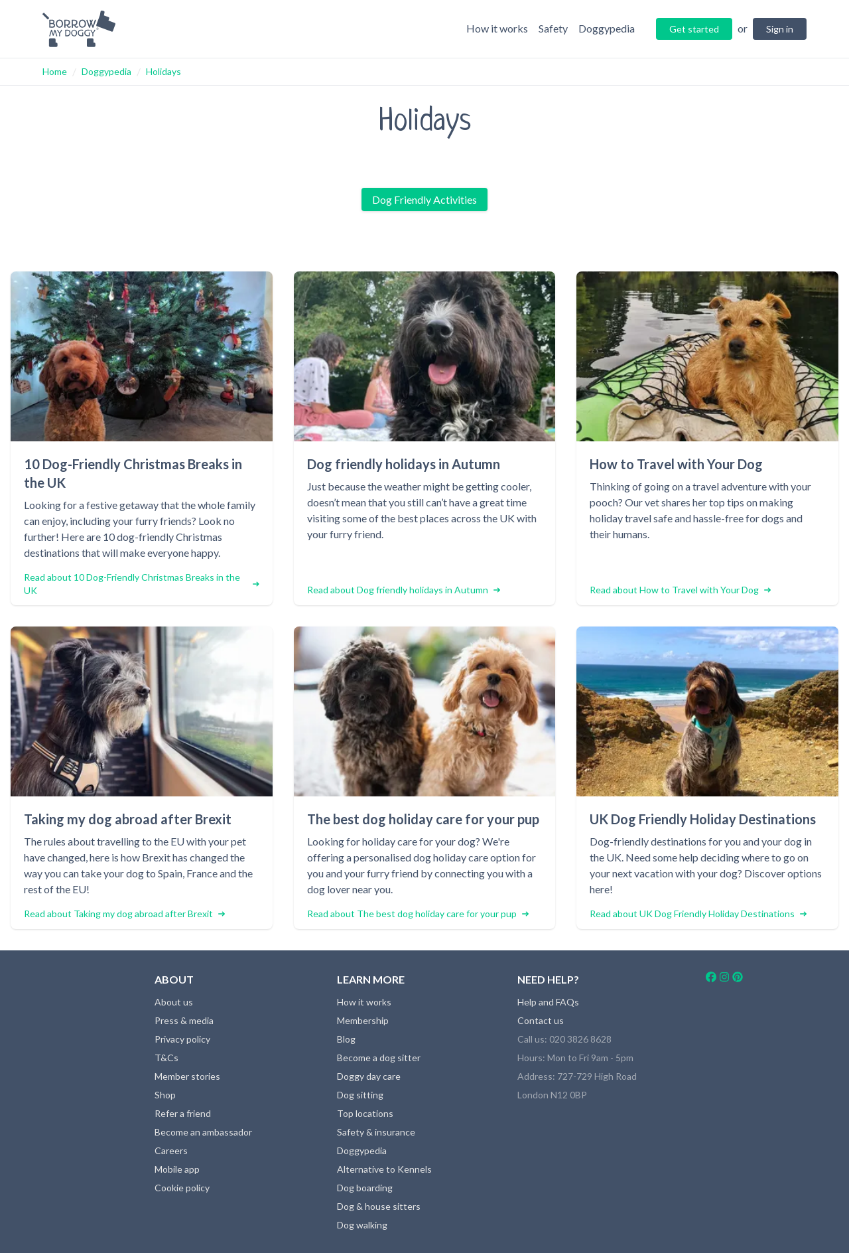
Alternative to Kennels (384, 1169)
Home (54, 71)
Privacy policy (182, 1039)
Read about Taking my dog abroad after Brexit (124, 913)
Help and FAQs (548, 1001)
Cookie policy (182, 1187)
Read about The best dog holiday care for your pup (418, 913)
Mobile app (177, 1169)
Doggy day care (369, 1076)
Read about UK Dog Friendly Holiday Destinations (698, 913)
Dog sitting (360, 1094)
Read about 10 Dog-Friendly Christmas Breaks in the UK (141, 583)
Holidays (163, 71)
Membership (363, 1020)
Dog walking (362, 1224)
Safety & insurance (376, 1132)
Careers (171, 1150)
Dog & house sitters (379, 1206)
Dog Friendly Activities (424, 199)
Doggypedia (106, 71)
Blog (346, 1039)
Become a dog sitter (379, 1057)
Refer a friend (183, 1113)
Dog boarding (365, 1187)
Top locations (365, 1113)
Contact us (540, 1020)
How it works (364, 1001)
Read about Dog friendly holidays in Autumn (403, 589)
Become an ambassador (203, 1132)
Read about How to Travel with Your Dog (680, 589)
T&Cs (166, 1057)
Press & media (184, 1020)
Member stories (187, 1076)
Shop (165, 1094)
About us (174, 1001)
